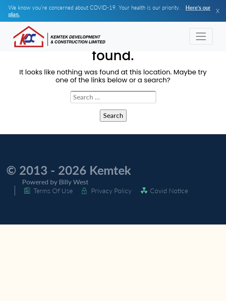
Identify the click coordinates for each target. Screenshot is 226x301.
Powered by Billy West (55, 182)
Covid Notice (169, 190)
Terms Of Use (53, 190)
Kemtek (110, 170)
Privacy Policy (111, 190)
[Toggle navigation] (201, 36)
